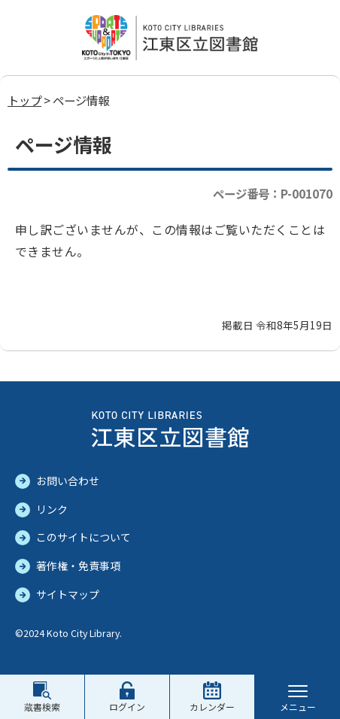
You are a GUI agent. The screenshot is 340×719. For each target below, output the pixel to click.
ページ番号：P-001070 (272, 193)
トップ (24, 100)
